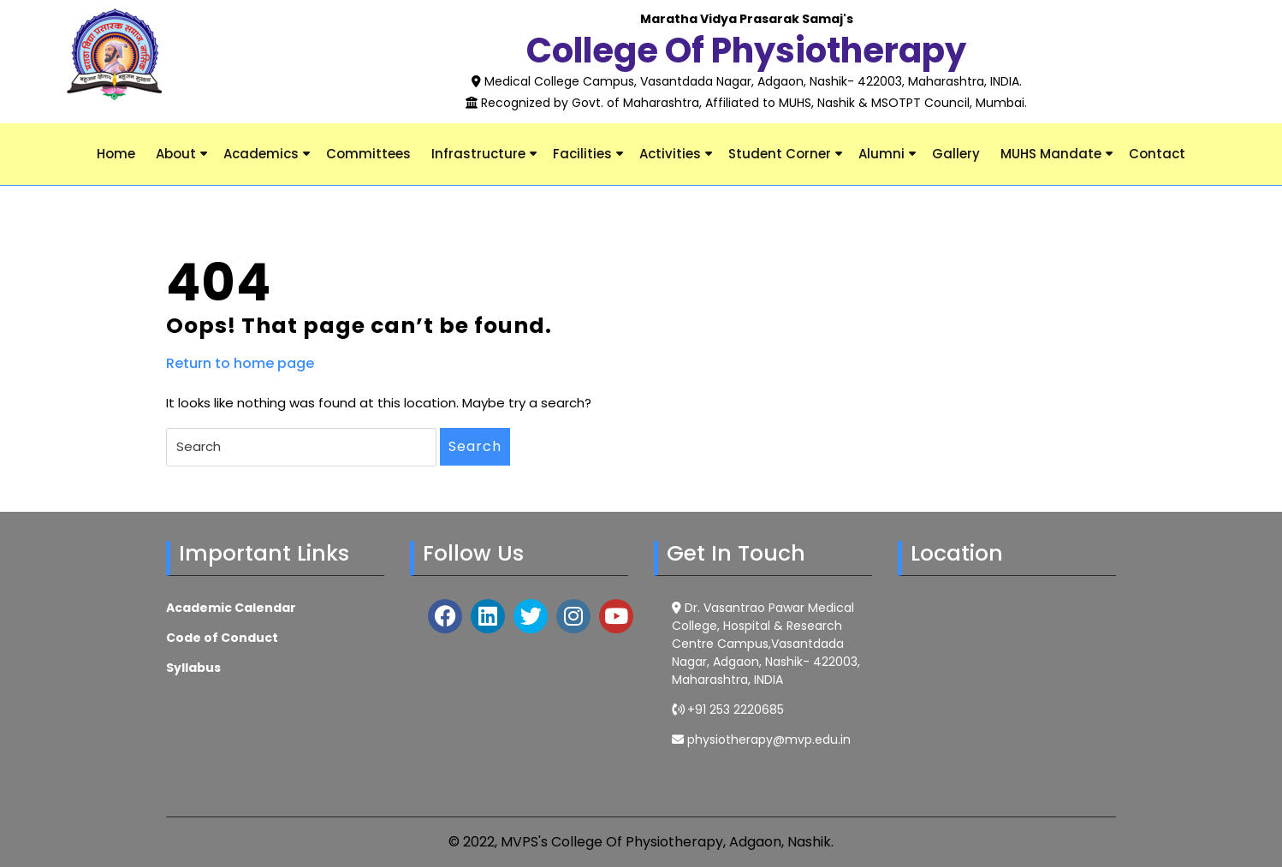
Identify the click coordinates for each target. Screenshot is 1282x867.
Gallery (956, 154)
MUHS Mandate (1050, 154)
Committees (368, 154)
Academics (261, 154)
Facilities (582, 154)
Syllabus (193, 667)
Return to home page (240, 363)
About (176, 154)
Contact (1157, 154)
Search (475, 446)
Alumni (881, 154)
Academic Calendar (231, 607)
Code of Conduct (222, 637)
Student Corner (779, 154)
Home (116, 154)
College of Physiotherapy (746, 50)
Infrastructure (478, 154)
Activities (670, 154)
